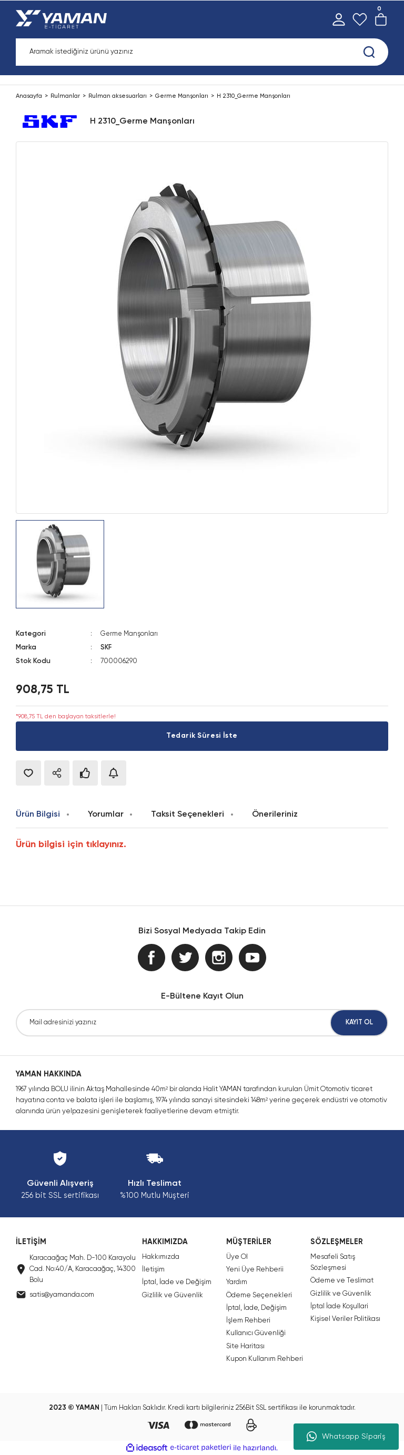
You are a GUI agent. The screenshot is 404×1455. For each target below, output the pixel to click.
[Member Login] (338, 19)
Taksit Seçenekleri (187, 813)
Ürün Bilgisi (38, 813)
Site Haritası (245, 1345)
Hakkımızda (160, 1256)
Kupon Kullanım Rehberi (264, 1358)
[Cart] (380, 19)
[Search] (202, 52)
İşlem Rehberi (248, 1320)
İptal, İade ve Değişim (176, 1281)
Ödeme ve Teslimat (341, 1280)
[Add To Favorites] (28, 772)
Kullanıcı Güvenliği (256, 1333)
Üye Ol (237, 1256)
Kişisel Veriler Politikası (345, 1318)
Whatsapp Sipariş (346, 1436)
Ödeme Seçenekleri (259, 1294)
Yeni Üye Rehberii (255, 1269)
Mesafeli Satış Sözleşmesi (332, 1262)
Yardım (236, 1281)
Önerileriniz (275, 813)
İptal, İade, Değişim (256, 1307)
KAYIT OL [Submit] (359, 1022)
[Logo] (63, 19)
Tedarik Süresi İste (202, 735)
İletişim (153, 1269)
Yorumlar (106, 813)
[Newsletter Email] (202, 1022)
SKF (106, 647)
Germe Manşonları (129, 633)
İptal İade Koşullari (339, 1306)
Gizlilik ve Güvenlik (172, 1294)
